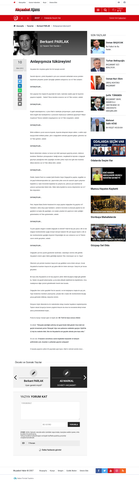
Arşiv (44, 2)
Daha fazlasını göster (50, 450)
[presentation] (22, 18)
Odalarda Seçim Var (52, 18)
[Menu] (98, 10)
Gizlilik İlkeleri (71, 471)
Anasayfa (43, 471)
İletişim (60, 471)
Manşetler (22, 2)
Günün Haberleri (34, 2)
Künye (52, 471)
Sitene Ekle (53, 2)
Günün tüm (117, 18)
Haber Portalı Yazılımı (25, 478)
